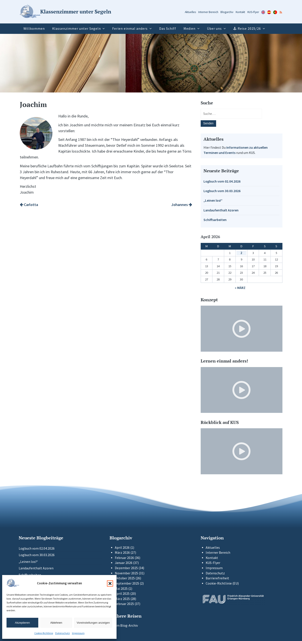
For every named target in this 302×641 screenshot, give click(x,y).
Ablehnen (56, 622)
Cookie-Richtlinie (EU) (222, 583)
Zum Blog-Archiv (124, 625)
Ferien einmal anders (130, 28)
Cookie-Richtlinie (43, 633)
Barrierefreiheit (217, 578)
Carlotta (29, 204)
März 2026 (122, 552)
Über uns (214, 28)
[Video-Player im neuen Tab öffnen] (241, 329)
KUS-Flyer (253, 12)
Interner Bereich (208, 12)
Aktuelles (190, 12)
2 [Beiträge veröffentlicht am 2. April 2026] (241, 253)
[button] (110, 583)
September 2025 (127, 583)
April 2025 (122, 594)
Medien (189, 28)
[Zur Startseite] (65, 12)
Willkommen (34, 28)
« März (240, 288)
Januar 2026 (123, 563)
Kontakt (240, 12)
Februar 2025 (124, 604)
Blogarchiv (226, 12)
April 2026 (122, 547)
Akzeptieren (22, 622)
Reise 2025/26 (249, 28)
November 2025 (126, 573)
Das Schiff (167, 28)
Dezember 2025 (126, 568)
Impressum (78, 633)
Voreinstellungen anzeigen (93, 622)
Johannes (181, 204)
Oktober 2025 (125, 578)
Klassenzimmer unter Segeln (76, 28)
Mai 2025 (121, 589)
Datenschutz (62, 633)
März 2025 (122, 599)
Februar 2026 (124, 558)
